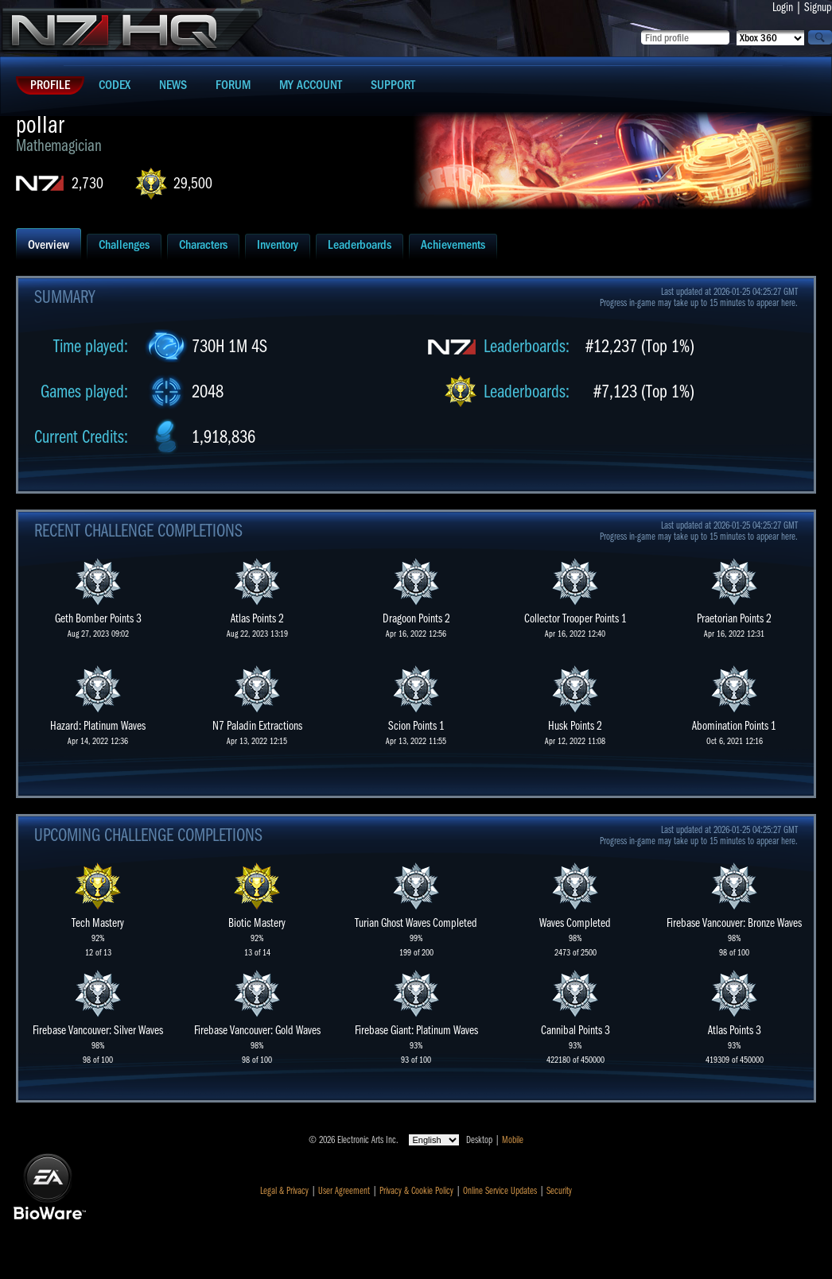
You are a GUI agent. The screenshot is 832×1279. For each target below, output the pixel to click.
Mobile (512, 1139)
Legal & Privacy (284, 1190)
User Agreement (344, 1190)
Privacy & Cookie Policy (416, 1190)
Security (559, 1190)
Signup (818, 7)
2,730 (87, 183)
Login (782, 7)
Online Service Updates (500, 1190)
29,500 (192, 183)
